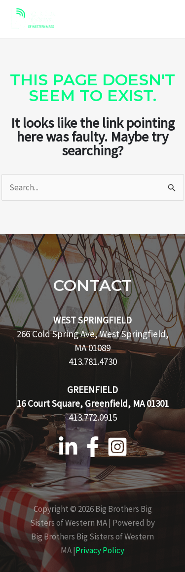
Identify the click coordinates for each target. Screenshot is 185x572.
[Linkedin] (68, 446)
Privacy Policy (99, 550)
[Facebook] (92, 446)
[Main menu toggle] (164, 19)
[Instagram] (117, 446)
